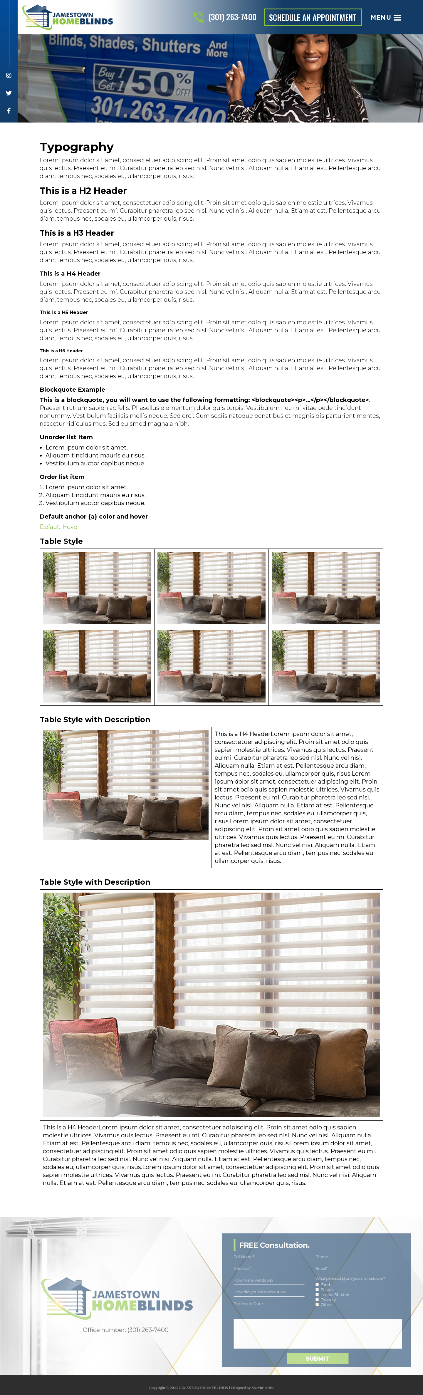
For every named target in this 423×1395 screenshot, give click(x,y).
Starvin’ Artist (263, 1391)
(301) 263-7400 (232, 17)
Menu (386, 17)
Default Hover (60, 526)
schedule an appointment (313, 17)
